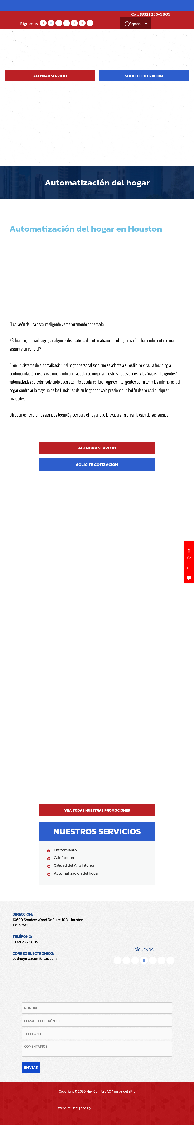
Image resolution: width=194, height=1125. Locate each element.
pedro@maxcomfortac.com (35, 958)
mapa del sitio (124, 1091)
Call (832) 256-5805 (147, 14)
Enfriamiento (65, 850)
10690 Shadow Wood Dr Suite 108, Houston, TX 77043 (48, 922)
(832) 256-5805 (25, 942)
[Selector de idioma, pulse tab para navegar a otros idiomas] (136, 23)
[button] (188, 5)
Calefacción (64, 858)
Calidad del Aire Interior (74, 865)
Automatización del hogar (76, 873)
